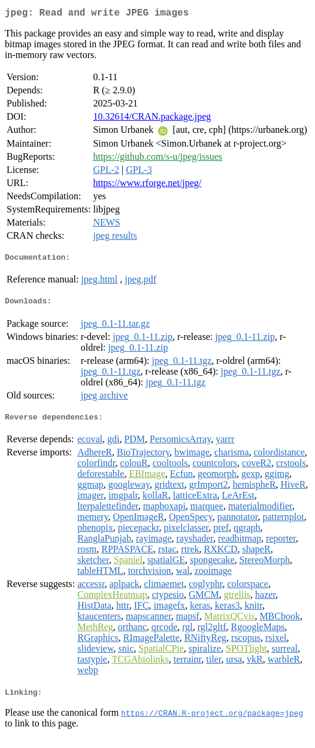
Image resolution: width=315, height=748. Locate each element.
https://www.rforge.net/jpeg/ (147, 185)
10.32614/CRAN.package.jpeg (152, 119)
